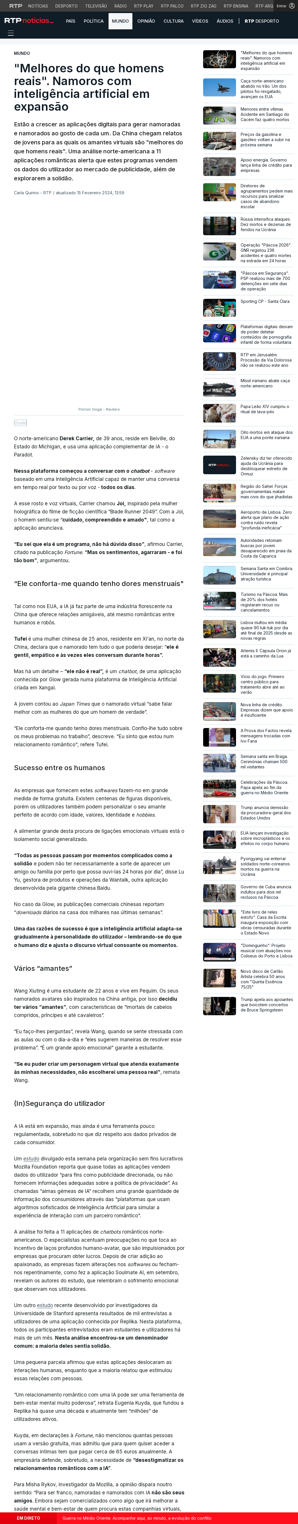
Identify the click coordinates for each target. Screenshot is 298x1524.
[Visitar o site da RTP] (16, 6)
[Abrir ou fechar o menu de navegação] (9, 34)
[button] (289, 21)
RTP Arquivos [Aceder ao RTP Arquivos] (271, 5)
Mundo (120, 21)
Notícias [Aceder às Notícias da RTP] (38, 5)
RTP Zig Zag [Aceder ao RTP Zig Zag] (204, 5)
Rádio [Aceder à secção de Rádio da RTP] (120, 5)
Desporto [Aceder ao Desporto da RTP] (66, 5)
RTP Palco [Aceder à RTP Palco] (172, 5)
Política (94, 21)
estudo (31, 966)
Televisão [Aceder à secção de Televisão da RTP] (96, 5)
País (70, 21)
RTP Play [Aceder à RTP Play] (144, 5)
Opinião (146, 21)
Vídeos (200, 21)
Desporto (262, 21)
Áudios (225, 21)
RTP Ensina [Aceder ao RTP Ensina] (236, 5)
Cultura (174, 21)
